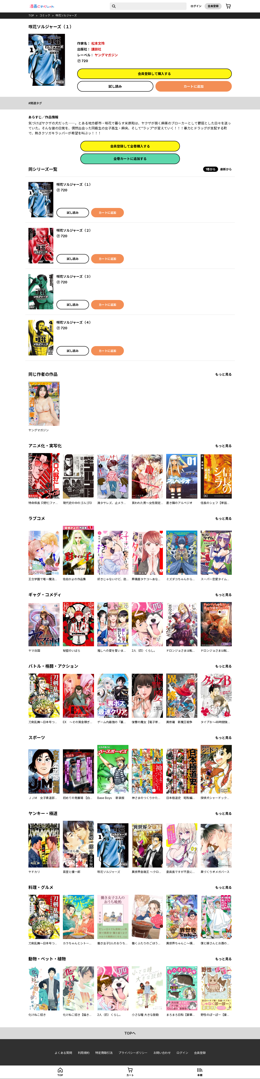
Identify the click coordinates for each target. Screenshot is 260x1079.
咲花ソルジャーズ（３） (74, 276)
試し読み (115, 86)
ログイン (196, 6)
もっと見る (223, 374)
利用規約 (83, 1052)
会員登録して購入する (154, 74)
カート (130, 1075)
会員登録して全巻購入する (130, 146)
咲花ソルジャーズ (66, 15)
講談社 (96, 49)
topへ (130, 1033)
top (31, 15)
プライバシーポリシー (133, 1052)
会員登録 (213, 6)
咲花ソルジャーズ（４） (74, 322)
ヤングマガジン (106, 55)
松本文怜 (98, 43)
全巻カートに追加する (130, 159)
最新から (226, 169)
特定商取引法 (104, 1052)
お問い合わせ (162, 1052)
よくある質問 (63, 1052)
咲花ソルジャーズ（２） (74, 230)
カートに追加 (194, 86)
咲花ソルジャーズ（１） (74, 184)
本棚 (199, 1075)
